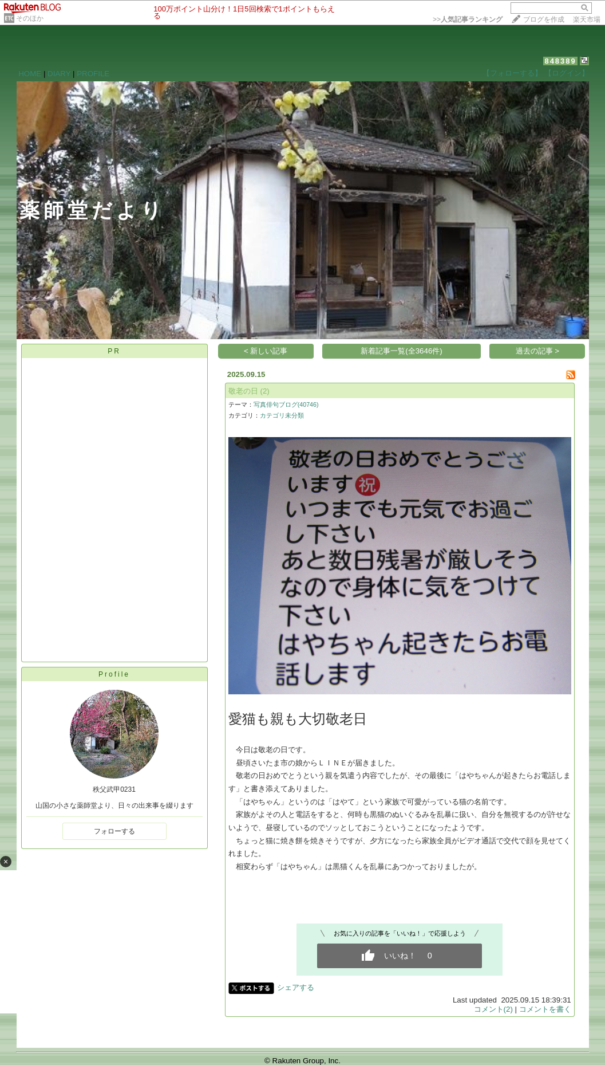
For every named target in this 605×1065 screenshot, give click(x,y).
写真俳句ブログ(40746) (286, 404)
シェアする (295, 987)
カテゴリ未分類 (282, 415)
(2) (264, 391)
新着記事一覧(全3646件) (401, 351)
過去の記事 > (538, 351)
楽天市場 (586, 19)
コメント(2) (493, 1009)
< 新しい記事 (266, 351)
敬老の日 (243, 391)
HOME (29, 73)
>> (468, 19)
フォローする (114, 831)
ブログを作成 (543, 19)
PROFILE (93, 73)
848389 (560, 61)
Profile (114, 674)
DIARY (59, 73)
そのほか (30, 18)
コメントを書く (545, 1009)
